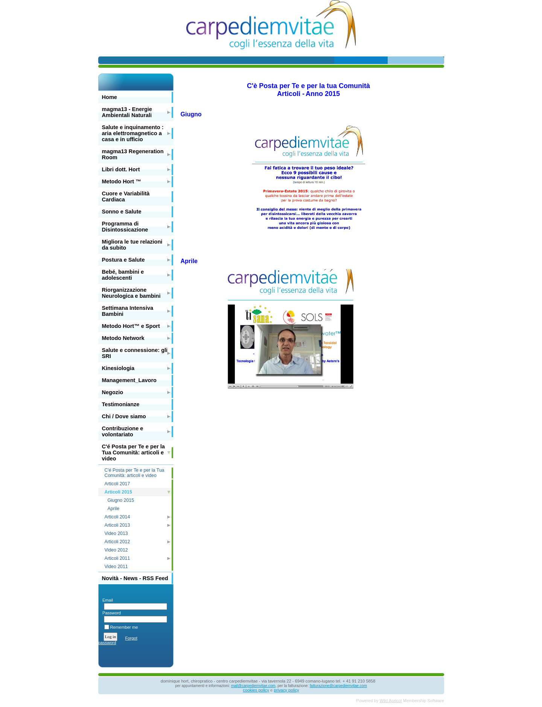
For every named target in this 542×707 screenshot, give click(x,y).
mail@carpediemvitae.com (253, 686)
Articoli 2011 (117, 558)
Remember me (124, 627)
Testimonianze (121, 404)
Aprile (113, 508)
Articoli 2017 (117, 483)
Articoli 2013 (117, 525)
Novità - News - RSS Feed (135, 578)
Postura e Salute (123, 260)
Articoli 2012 (117, 541)
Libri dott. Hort (121, 169)
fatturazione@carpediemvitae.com (338, 686)
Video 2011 (116, 566)
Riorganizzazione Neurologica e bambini (131, 293)
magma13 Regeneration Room (133, 154)
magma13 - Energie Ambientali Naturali (127, 112)
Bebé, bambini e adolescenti (123, 275)
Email (106, 600)
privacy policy (286, 690)
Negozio (112, 392)
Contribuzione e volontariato (122, 431)
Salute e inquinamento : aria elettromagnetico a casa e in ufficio (133, 133)
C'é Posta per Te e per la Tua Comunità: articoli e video (133, 452)
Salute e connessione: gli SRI (135, 353)
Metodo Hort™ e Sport (131, 326)
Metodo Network (123, 338)
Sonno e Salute (122, 212)
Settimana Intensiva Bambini (128, 311)
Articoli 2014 (117, 517)
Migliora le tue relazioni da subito (132, 245)
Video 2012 (116, 550)
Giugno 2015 (121, 500)
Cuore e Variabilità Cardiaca (126, 196)
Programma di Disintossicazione (125, 227)
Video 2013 (116, 533)
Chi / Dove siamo (124, 416)
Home (109, 97)
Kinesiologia (118, 368)
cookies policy (256, 690)
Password (110, 613)
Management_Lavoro (129, 380)
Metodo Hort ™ (121, 181)
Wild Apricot (391, 700)
